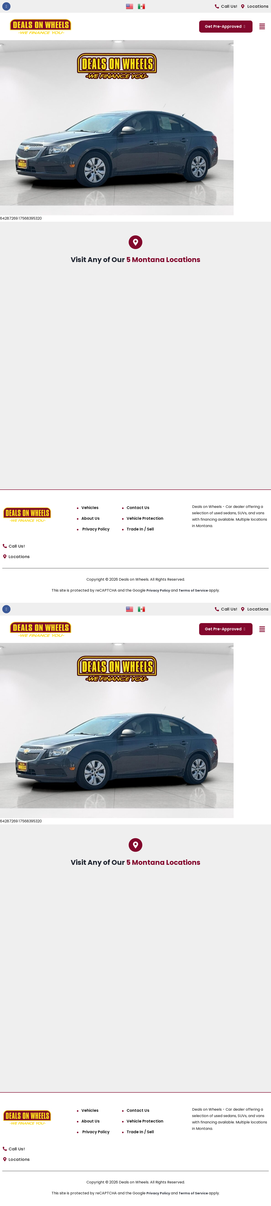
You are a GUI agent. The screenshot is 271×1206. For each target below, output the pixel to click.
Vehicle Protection (145, 518)
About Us (90, 518)
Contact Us (138, 507)
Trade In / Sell (140, 529)
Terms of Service (195, 590)
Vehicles (90, 507)
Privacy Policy (95, 529)
